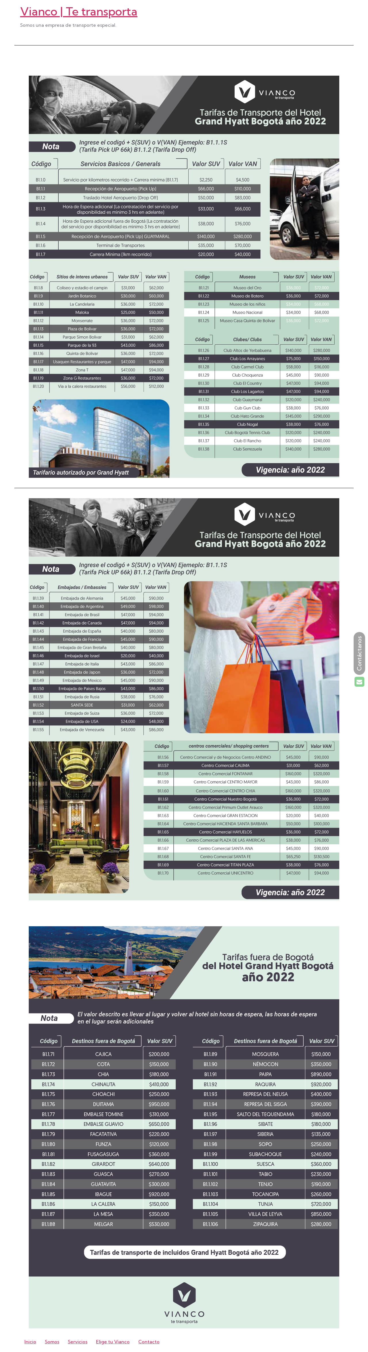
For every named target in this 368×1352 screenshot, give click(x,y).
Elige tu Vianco (113, 1342)
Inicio (30, 1342)
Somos (52, 1342)
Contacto (149, 1342)
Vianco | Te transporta (78, 11)
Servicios (77, 1342)
